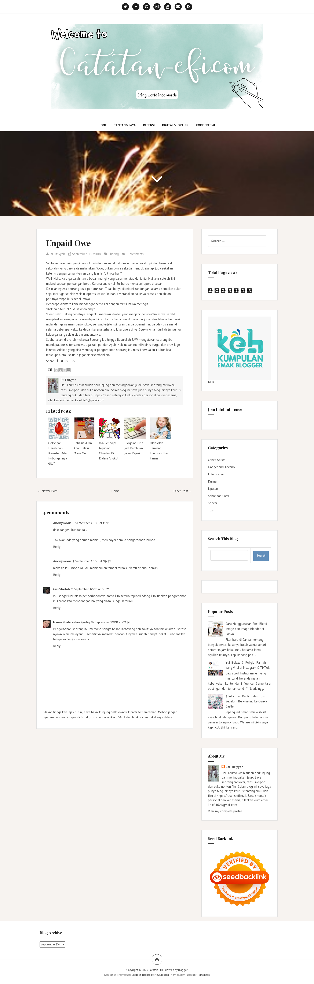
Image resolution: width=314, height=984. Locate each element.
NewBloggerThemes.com (169, 975)
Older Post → (183, 491)
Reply (57, 547)
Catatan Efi (155, 970)
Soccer (212, 503)
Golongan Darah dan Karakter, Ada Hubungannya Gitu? (57, 453)
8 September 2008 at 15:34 (91, 523)
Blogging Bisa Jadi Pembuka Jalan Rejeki (133, 448)
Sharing (114, 254)
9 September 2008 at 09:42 (92, 561)
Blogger (183, 970)
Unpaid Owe (68, 242)
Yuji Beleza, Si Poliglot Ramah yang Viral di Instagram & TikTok (248, 665)
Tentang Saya (125, 125)
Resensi (149, 125)
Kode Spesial (206, 125)
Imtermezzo (216, 474)
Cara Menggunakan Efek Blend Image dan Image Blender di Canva (246, 629)
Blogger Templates (198, 975)
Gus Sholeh (61, 589)
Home (103, 125)
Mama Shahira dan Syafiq (71, 622)
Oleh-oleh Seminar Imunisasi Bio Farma (159, 451)
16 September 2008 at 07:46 (110, 622)
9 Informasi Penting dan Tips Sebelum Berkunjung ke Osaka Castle (246, 701)
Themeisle (123, 975)
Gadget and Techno (221, 467)
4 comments (136, 254)
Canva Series (216, 460)
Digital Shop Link (175, 125)
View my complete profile (225, 811)
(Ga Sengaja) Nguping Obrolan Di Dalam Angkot (108, 451)
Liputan (213, 488)
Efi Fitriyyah (234, 767)
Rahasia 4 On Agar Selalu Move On (83, 448)
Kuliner (213, 481)
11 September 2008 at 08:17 (90, 589)
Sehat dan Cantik (219, 496)
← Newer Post (47, 491)
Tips (211, 510)
